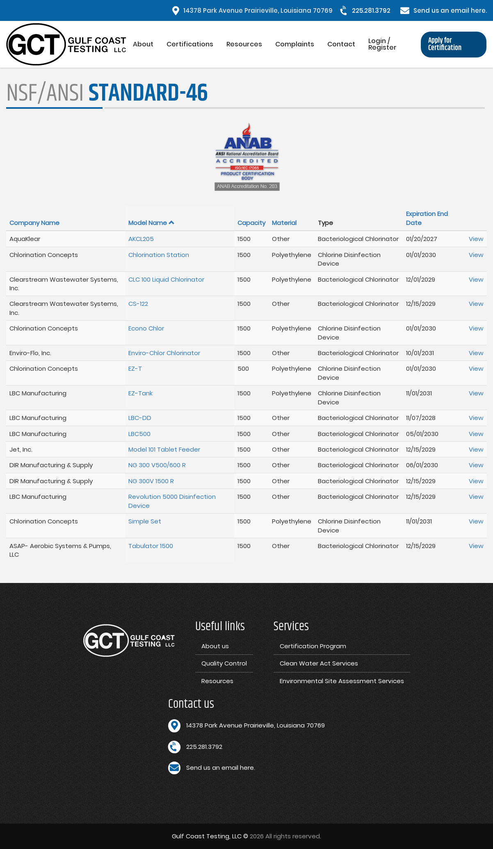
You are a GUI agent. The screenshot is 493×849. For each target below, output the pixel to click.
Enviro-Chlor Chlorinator (164, 353)
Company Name (34, 222)
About (143, 44)
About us (215, 646)
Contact (341, 44)
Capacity (251, 222)
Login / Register (382, 44)
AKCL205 (141, 238)
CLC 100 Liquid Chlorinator (166, 279)
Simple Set (144, 521)
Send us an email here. (450, 10)
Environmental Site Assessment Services (342, 681)
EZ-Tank (140, 393)
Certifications (190, 44)
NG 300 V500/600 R (157, 465)
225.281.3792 (371, 10)
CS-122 (138, 303)
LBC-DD (139, 417)
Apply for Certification (444, 44)
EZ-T (135, 368)
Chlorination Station (158, 254)
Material (284, 222)
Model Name (151, 222)
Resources (244, 44)
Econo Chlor (146, 328)
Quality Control (224, 663)
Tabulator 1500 (150, 546)
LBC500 (139, 433)
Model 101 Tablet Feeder (164, 449)
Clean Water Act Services (319, 663)
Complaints (294, 44)
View (476, 238)
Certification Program (313, 646)
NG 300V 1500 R (151, 481)
